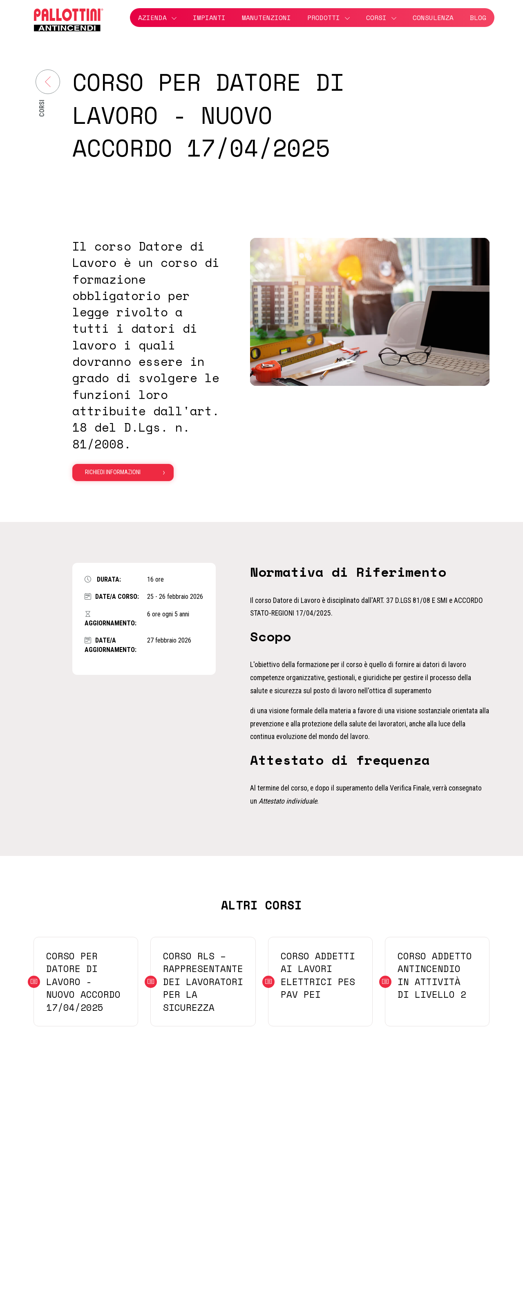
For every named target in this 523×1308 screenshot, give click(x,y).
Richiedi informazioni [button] (113, 472)
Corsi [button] (376, 17)
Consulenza (433, 17)
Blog (478, 17)
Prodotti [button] (323, 17)
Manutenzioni (266, 17)
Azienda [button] (152, 17)
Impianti (209, 17)
